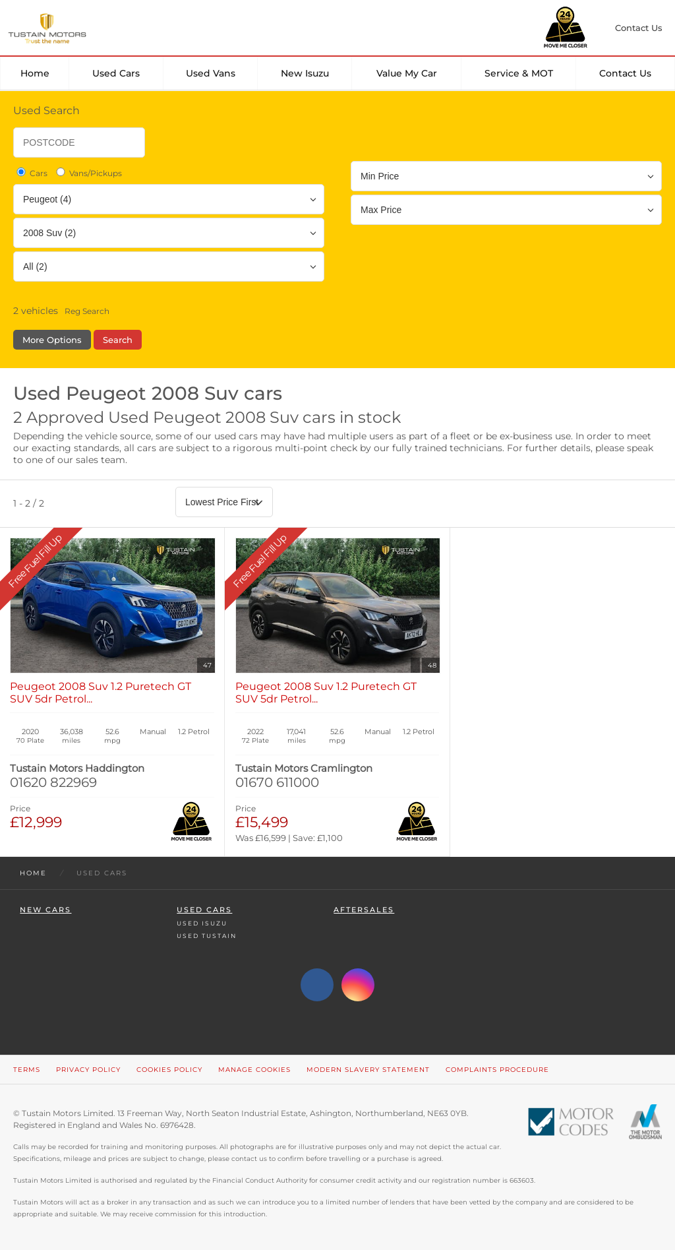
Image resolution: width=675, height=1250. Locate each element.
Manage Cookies (254, 1069)
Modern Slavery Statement (368, 1069)
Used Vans (210, 73)
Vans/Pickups (88, 173)
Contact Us (625, 73)
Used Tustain (207, 935)
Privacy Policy (88, 1069)
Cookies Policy (169, 1069)
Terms (26, 1069)
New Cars (45, 910)
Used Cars (116, 73)
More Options (52, 339)
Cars (31, 173)
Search (117, 339)
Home (34, 73)
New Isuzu (305, 73)
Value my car (406, 73)
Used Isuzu (202, 923)
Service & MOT (518, 73)
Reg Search (87, 311)
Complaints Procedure (497, 1069)
